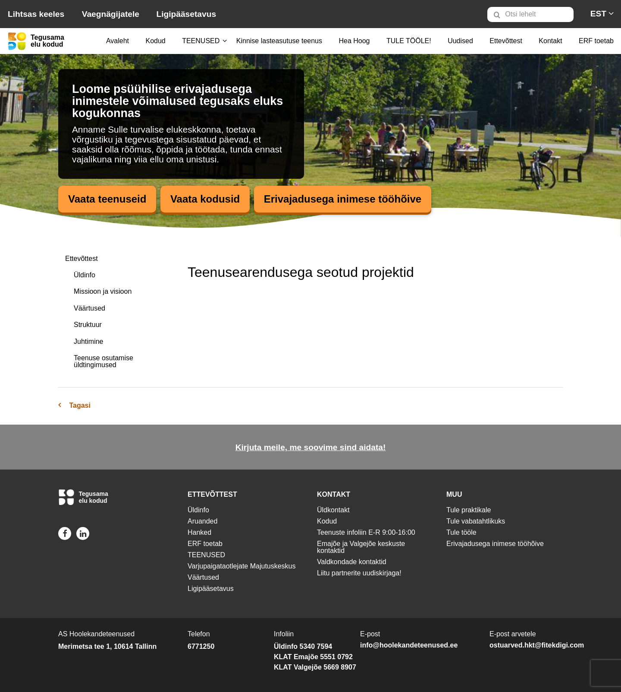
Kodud (155, 40)
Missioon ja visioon (103, 291)
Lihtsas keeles (36, 14)
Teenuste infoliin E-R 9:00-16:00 (366, 532)
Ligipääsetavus (186, 14)
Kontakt (550, 40)
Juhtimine (88, 341)
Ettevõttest (505, 40)
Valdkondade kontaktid (351, 561)
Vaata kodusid (205, 199)
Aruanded (202, 521)
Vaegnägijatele (110, 14)
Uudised (460, 40)
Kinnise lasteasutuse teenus (279, 40)
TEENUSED (201, 40)
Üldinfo (84, 275)
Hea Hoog (354, 40)
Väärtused (89, 308)
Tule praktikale (468, 510)
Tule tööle (461, 532)
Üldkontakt (333, 510)
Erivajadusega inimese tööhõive (342, 199)
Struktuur (88, 324)
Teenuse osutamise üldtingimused (103, 361)
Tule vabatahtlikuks (475, 521)
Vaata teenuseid (107, 199)
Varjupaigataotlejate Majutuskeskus (242, 566)
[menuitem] (534, 14)
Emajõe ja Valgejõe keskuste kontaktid (361, 547)
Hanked (199, 532)
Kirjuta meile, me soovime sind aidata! (310, 447)
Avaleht (117, 40)
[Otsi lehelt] (530, 14)
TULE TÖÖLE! (408, 40)
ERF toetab (596, 40)
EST (598, 13)
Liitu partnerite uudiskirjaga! (359, 573)
